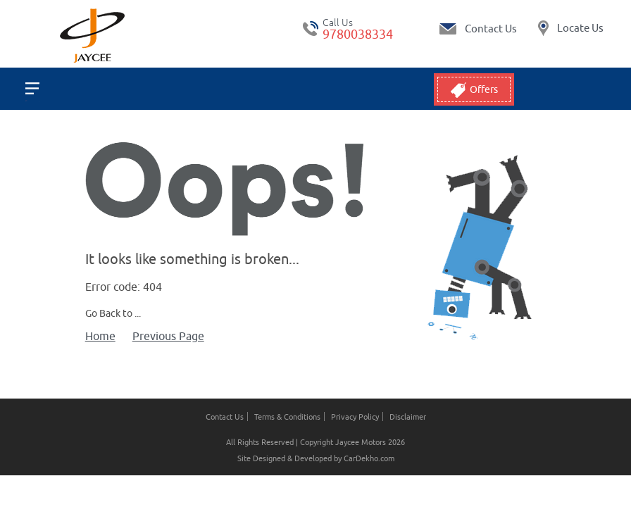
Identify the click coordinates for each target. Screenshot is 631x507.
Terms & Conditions (287, 416)
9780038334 (358, 34)
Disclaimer (407, 416)
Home (100, 336)
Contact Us (225, 416)
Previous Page (168, 336)
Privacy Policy (355, 416)
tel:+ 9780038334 (310, 28)
